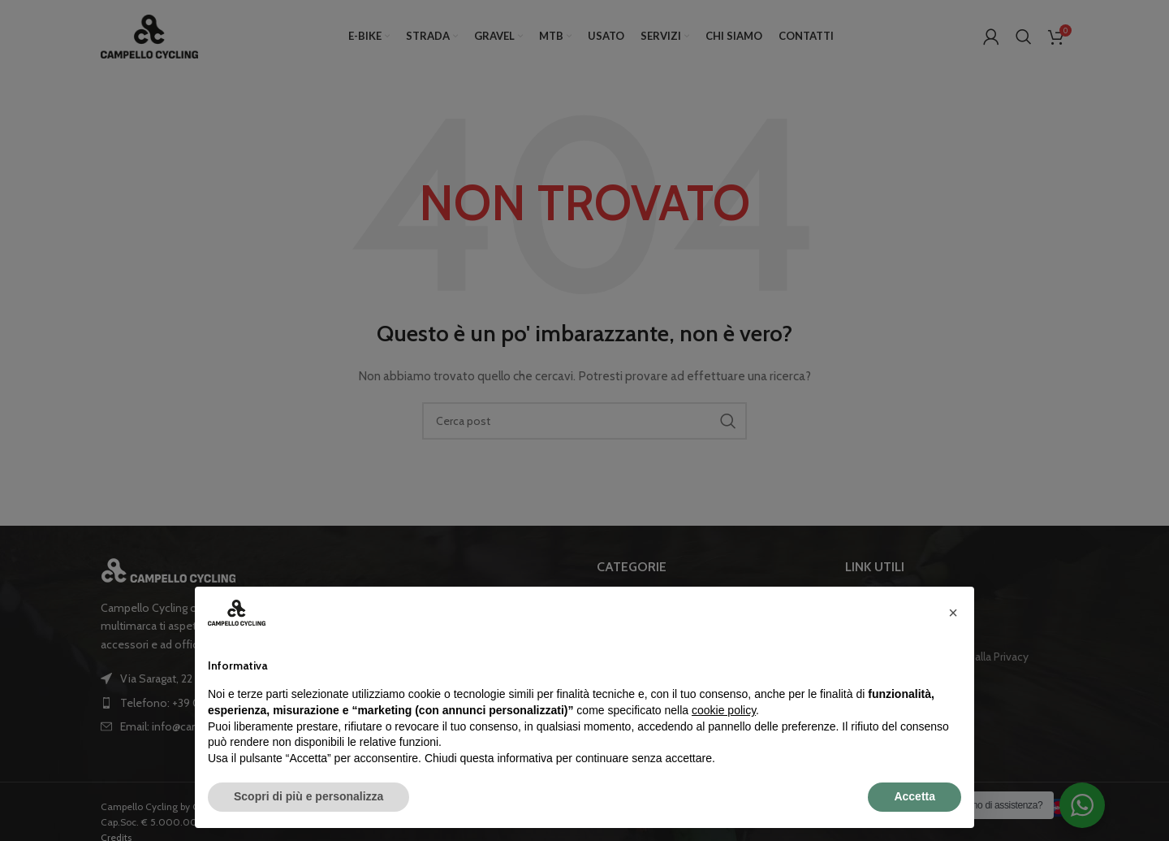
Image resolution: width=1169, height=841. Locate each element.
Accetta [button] (914, 796)
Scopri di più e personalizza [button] (308, 796)
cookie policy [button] (724, 710)
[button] (953, 613)
